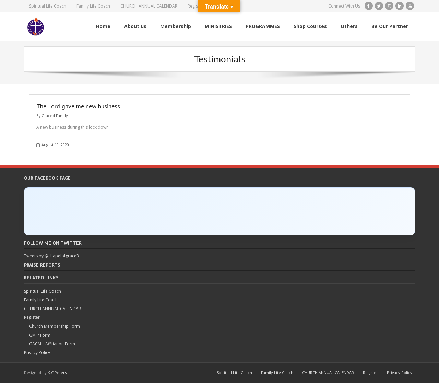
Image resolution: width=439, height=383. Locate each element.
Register (195, 6)
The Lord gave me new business (78, 106)
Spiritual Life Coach (47, 6)
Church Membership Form (54, 326)
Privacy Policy (37, 353)
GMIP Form (39, 335)
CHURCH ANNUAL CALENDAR (148, 6)
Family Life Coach (93, 6)
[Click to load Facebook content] (219, 211)
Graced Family (54, 115)
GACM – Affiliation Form (52, 344)
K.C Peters (57, 372)
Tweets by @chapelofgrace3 (51, 256)
